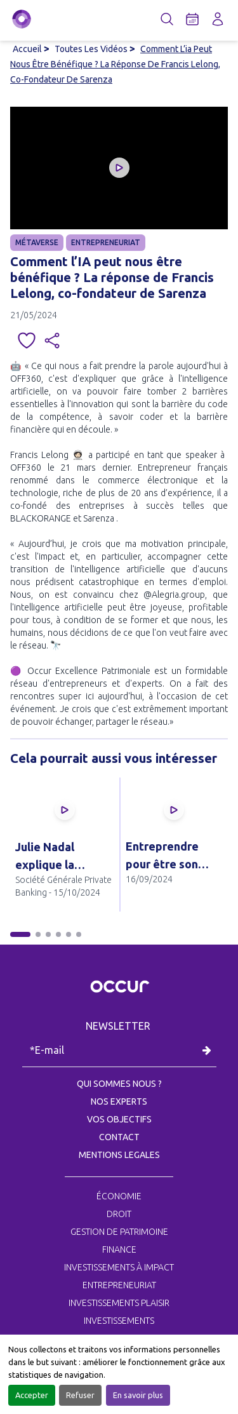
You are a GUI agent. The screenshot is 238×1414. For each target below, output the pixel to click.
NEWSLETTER (119, 1026)
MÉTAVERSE (36, 242)
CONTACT (119, 1137)
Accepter (31, 1394)
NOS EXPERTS (119, 1101)
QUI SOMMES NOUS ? (119, 1084)
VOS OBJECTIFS (119, 1119)
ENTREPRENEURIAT (105, 242)
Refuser (80, 1394)
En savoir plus (138, 1394)
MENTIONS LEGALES (119, 1155)
